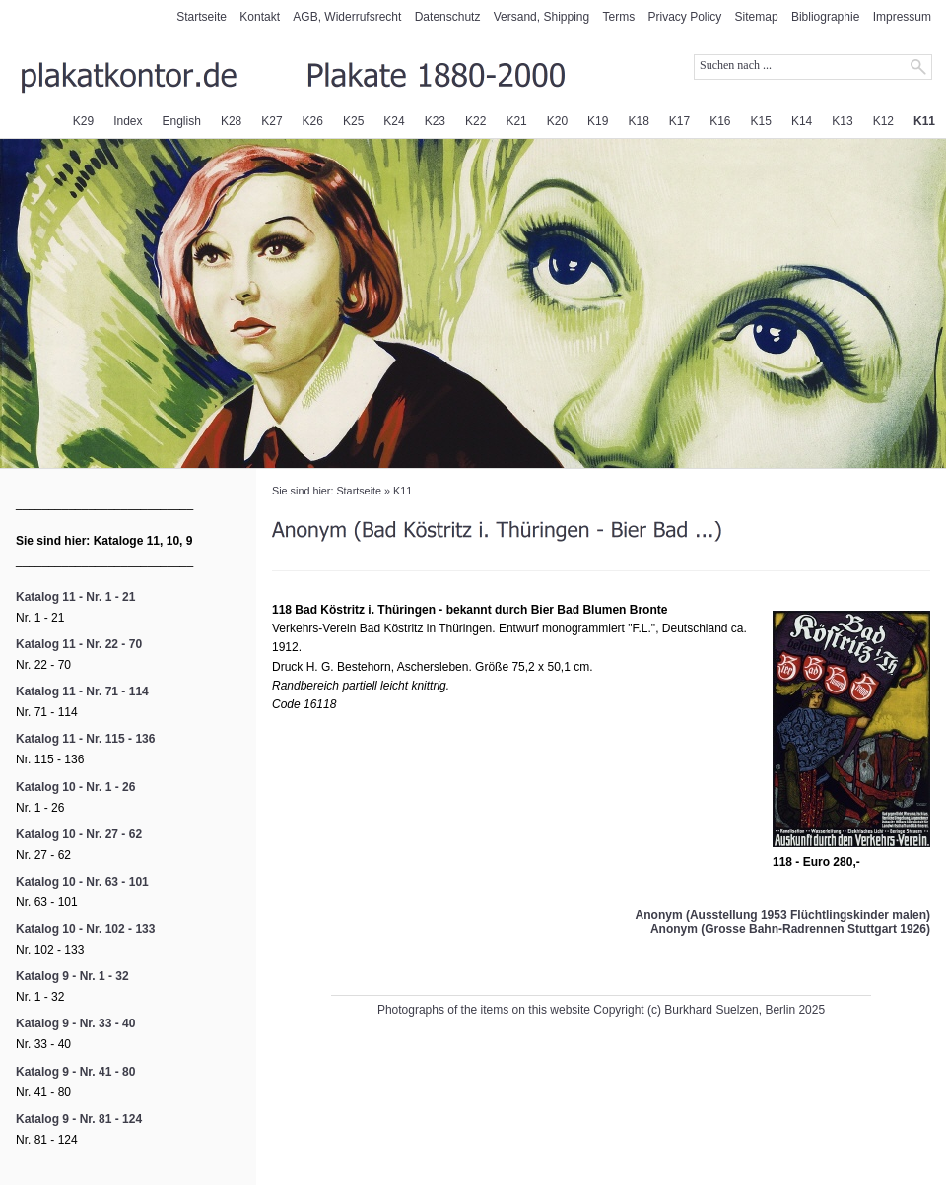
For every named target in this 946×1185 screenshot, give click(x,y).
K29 (83, 121)
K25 (353, 121)
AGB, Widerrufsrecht (347, 17)
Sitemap (756, 17)
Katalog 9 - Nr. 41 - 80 (75, 1072)
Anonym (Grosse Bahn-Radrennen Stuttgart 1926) (790, 929)
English (182, 121)
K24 (393, 121)
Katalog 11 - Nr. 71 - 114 (82, 691)
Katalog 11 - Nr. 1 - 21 (75, 597)
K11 (924, 121)
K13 (842, 121)
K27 (271, 121)
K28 (231, 121)
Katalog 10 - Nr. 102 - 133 (85, 929)
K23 (435, 121)
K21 (516, 121)
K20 (557, 121)
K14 (801, 121)
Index (127, 121)
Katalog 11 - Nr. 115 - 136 (85, 739)
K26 (313, 121)
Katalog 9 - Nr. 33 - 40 (75, 1023)
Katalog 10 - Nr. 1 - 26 (75, 787)
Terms (619, 17)
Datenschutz (448, 17)
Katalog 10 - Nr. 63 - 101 (82, 882)
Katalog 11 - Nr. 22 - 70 (79, 644)
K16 (720, 121)
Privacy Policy (685, 17)
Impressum (902, 17)
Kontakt (259, 17)
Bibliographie (825, 17)
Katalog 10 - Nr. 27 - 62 (79, 834)
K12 (883, 121)
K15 (761, 121)
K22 (475, 121)
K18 (638, 121)
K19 (597, 121)
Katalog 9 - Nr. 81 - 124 (79, 1119)
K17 (679, 121)
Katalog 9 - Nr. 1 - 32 (72, 976)
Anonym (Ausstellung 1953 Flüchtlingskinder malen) (783, 915)
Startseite (201, 17)
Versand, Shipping (541, 17)
